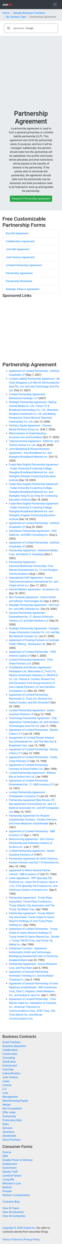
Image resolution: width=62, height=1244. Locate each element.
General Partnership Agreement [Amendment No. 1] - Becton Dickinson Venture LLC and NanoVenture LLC (31, 616)
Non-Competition (12, 1108)
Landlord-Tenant (11, 1175)
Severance (8, 1131)
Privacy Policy (32, 1239)
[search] (30, 28)
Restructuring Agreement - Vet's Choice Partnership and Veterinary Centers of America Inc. (31, 843)
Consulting (8, 1057)
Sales (5, 1124)
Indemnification (11, 1073)
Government (9, 1167)
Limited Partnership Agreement (24, 265)
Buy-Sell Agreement (17, 233)
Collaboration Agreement (20, 241)
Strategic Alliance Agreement (22, 289)
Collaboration (10, 1050)
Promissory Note (12, 1120)
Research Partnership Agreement (31, 198)
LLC (4, 1089)
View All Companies (13, 1216)
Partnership (9, 1116)
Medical (7, 1187)
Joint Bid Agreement (17, 249)
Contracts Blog (10, 1201)
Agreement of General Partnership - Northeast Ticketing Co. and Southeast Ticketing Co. (31, 975)
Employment (9, 1065)
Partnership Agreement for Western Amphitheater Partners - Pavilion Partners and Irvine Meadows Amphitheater (33, 819)
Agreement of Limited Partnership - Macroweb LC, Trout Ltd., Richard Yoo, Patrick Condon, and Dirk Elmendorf (30, 698)
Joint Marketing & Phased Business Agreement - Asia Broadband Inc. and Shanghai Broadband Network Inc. (30, 452)
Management (10, 1096)
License (6, 1085)
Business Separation (14, 1046)
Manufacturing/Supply (15, 1100)
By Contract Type (16, 16)
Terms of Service (12, 1239)
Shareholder (9, 1135)
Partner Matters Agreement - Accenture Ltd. (34, 589)
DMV (5, 1156)
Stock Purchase (11, 1139)
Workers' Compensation (16, 1195)
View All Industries (13, 1212)
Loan (5, 1092)
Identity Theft (10, 1171)
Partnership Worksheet (19, 281)
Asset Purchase (11, 1042)
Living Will (8, 1179)
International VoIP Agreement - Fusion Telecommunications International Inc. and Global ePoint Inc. (33, 581)
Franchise (8, 1069)
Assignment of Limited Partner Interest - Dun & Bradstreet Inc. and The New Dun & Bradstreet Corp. (32, 741)
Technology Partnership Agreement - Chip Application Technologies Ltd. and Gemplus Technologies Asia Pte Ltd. (34, 722)
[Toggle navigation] (54, 4)
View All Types (10, 1208)
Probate (7, 1191)
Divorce (6, 1152)
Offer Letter (9, 1112)
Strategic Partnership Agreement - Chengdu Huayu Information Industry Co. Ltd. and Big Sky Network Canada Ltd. (34, 632)
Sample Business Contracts (29, 12)
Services (7, 1128)
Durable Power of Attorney (17, 1160)
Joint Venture (10, 1077)
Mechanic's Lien (11, 1183)
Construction (9, 1053)
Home (6, 12)
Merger (6, 1104)
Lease (5, 1081)
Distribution (9, 1061)
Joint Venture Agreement (20, 257)
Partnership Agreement (19, 273)
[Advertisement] (31, 77)
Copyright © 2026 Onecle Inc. (19, 1227)
